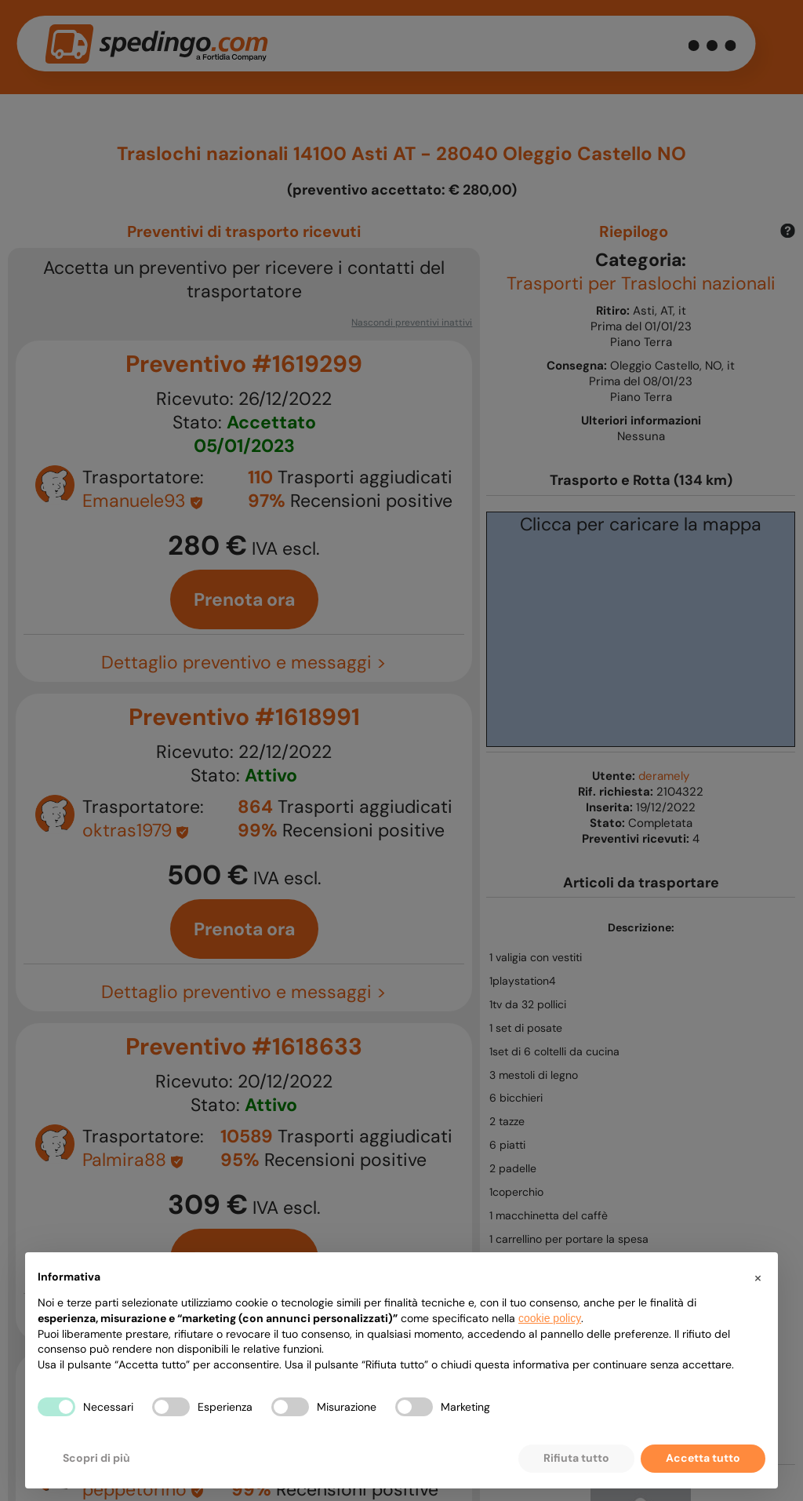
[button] (757, 1277)
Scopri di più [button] (96, 1458)
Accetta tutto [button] (703, 1458)
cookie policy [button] (549, 1318)
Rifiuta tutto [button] (576, 1458)
